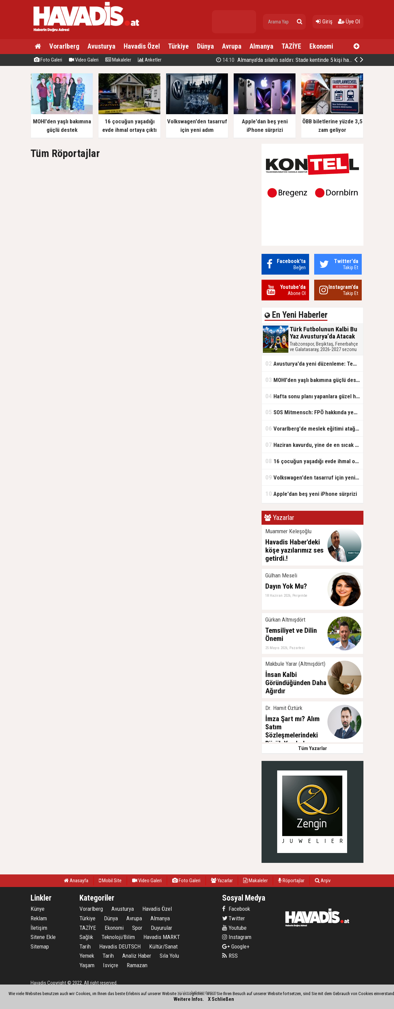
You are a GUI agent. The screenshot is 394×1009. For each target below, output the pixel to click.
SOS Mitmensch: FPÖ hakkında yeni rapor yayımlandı (314, 412)
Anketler (149, 60)
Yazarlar (222, 880)
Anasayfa (76, 880)
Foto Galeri (48, 60)
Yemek (86, 955)
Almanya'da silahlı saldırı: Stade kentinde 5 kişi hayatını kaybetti (298, 59)
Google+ (236, 946)
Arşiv (322, 880)
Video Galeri (83, 60)
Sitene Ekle (43, 937)
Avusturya (101, 46)
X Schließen (221, 999)
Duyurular (161, 927)
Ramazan (137, 965)
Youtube (234, 927)
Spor (137, 927)
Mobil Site (110, 880)
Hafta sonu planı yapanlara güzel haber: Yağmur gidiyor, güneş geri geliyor (314, 396)
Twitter (233, 918)
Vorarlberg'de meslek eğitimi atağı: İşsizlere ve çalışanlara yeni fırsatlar (314, 428)
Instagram (236, 937)
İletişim (39, 927)
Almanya (261, 46)
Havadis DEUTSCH (120, 946)
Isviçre (110, 965)
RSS (230, 955)
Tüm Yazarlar (312, 748)
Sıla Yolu (169, 955)
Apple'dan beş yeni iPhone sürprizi (311, 494)
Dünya (205, 46)
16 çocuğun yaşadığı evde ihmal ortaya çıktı (314, 461)
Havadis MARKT (161, 937)
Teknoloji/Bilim (118, 937)
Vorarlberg (64, 46)
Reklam (39, 918)
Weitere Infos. (189, 999)
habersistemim (204, 992)
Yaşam (86, 965)
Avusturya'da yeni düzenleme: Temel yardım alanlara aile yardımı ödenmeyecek (314, 363)
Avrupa (231, 46)
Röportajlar (291, 880)
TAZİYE (291, 46)
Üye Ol (349, 21)
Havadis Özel (142, 46)
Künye (37, 908)
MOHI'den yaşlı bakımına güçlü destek (314, 380)
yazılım (183, 992)
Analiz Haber (136, 955)
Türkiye (178, 46)
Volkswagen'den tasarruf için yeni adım (314, 477)
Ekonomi (321, 46)
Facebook (236, 908)
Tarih (85, 946)
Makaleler (118, 60)
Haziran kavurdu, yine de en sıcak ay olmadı (314, 445)
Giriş (324, 21)
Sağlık (86, 937)
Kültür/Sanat (163, 946)
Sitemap (40, 946)
